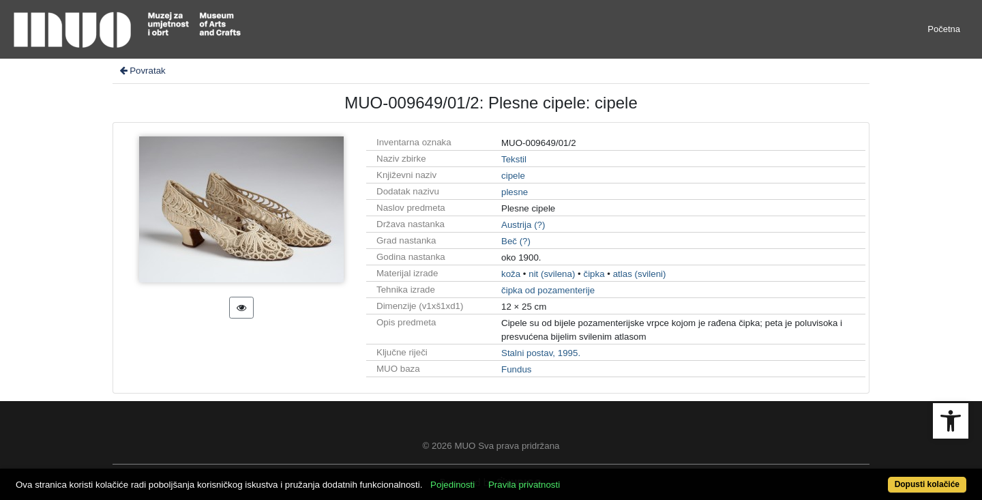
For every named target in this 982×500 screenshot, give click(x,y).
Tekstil (513, 159)
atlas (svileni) (639, 274)
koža (510, 274)
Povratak (142, 70)
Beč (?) (516, 241)
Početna (943, 29)
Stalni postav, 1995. (540, 353)
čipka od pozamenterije (548, 290)
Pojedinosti (452, 485)
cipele (513, 176)
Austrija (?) (523, 225)
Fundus (516, 369)
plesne (514, 192)
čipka (593, 274)
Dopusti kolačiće (927, 484)
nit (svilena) (552, 274)
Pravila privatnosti (524, 485)
